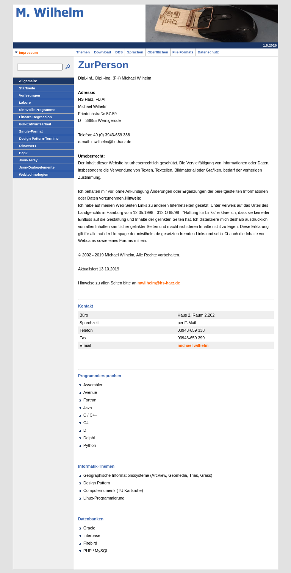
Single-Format (28, 131)
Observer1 (24, 146)
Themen (83, 52)
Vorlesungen (26, 95)
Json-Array (25, 160)
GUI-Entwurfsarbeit (32, 124)
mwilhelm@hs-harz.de (159, 283)
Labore (22, 103)
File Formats (183, 52)
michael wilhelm (193, 345)
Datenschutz (208, 52)
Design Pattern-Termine (36, 139)
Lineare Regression (32, 117)
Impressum (25, 53)
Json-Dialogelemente (34, 167)
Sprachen (135, 52)
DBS (119, 52)
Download (102, 52)
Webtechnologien (30, 174)
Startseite (24, 88)
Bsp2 (20, 153)
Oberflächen (158, 52)
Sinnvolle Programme (34, 110)
